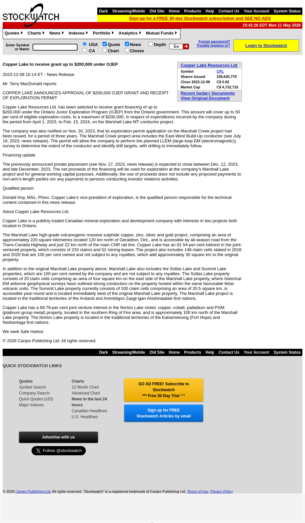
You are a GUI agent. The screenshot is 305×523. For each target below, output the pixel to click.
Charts (37, 33)
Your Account (256, 11)
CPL (220, 71)
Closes (137, 50)
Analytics (131, 33)
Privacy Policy (221, 491)
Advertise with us (58, 437)
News (57, 33)
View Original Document (205, 98)
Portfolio (104, 33)
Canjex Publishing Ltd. (33, 491)
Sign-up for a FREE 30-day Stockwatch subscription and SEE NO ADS (200, 18)
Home (174, 11)
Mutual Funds (162, 33)
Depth (160, 44)
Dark (103, 11)
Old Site (157, 11)
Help (210, 11)
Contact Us (229, 11)
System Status (287, 11)
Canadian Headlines (89, 411)
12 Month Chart (85, 387)
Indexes (79, 33)
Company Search (34, 393)
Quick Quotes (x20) (36, 399)
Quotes (14, 33)
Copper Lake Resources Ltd (209, 65)
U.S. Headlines (85, 417)
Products (192, 11)
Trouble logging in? (213, 45)
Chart (113, 50)
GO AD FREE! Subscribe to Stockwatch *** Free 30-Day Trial (163, 390)
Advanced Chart (86, 393)
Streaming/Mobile (128, 11)
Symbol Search (32, 387)
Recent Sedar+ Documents (208, 93)
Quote (114, 44)
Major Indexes (31, 405)
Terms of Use (197, 491)
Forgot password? (214, 41)
